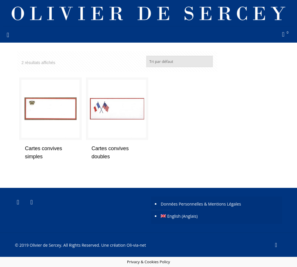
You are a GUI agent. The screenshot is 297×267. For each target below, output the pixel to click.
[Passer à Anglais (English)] (219, 216)
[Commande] (179, 61)
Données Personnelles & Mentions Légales (201, 204)
